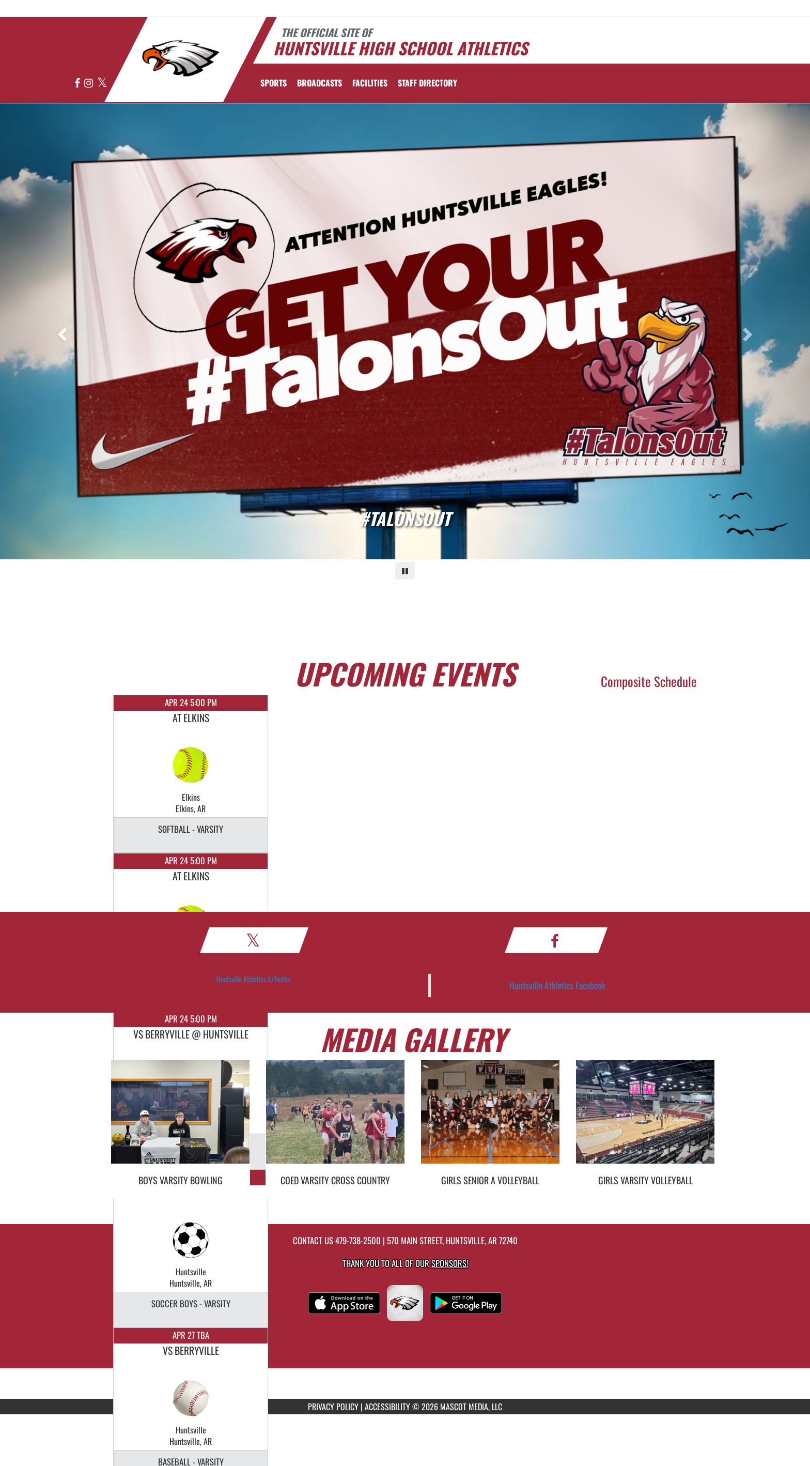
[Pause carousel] (405, 570)
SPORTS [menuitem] (273, 83)
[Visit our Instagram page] (89, 83)
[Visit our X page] (102, 83)
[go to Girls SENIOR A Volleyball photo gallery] (490, 1119)
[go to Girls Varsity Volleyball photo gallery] (645, 1119)
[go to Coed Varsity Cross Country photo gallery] (335, 1119)
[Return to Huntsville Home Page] (180, 58)
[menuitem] (319, 83)
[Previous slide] (60, 331)
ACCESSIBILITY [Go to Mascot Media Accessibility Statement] (387, 1406)
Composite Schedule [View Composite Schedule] (649, 681)
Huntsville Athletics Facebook (557, 985)
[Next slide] (749, 331)
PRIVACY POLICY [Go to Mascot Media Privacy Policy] (333, 1406)
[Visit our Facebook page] (78, 83)
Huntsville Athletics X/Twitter (254, 978)
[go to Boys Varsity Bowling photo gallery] (180, 1119)
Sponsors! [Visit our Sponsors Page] (449, 1263)
